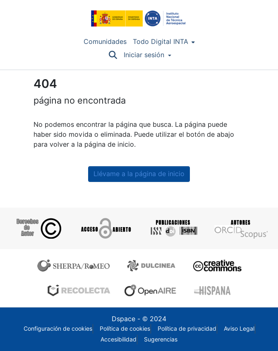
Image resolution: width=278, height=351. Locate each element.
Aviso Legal (239, 328)
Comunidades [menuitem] (105, 42)
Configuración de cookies (58, 328)
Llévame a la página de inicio (139, 174)
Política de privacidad (187, 328)
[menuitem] (164, 42)
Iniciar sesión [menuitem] (144, 55)
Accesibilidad (119, 339)
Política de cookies (125, 328)
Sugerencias (160, 339)
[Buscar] (113, 55)
